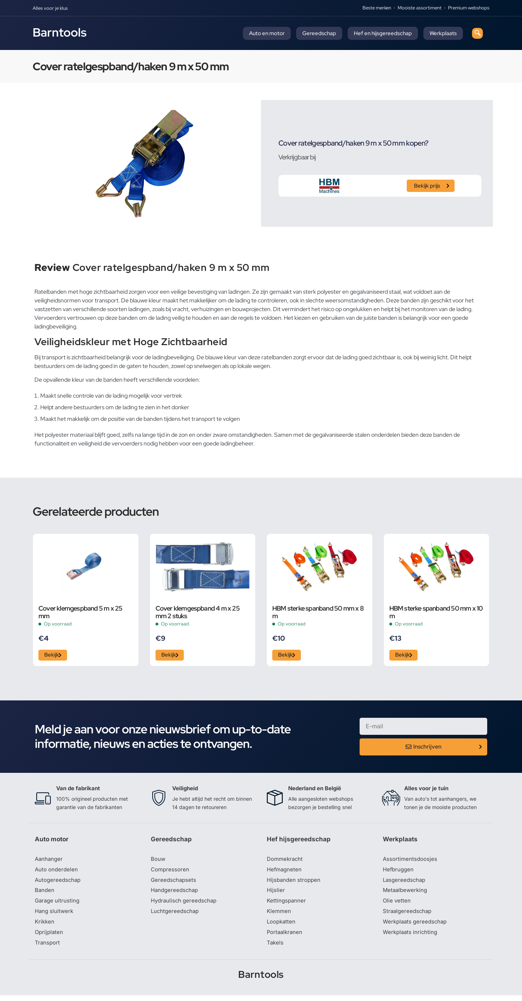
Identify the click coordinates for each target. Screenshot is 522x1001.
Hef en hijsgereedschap (383, 33)
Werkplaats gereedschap (417, 926)
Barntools (60, 32)
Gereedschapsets (174, 883)
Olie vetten (397, 904)
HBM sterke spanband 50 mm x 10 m (436, 612)
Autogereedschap (59, 883)
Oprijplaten (50, 937)
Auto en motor (267, 33)
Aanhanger (49, 861)
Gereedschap (319, 33)
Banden (45, 893)
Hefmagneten (285, 872)
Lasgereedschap (405, 883)
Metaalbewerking (406, 893)
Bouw (158, 861)
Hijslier (276, 893)
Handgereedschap (176, 893)
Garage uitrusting (58, 904)
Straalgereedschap (408, 915)
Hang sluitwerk (55, 915)
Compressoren (171, 872)
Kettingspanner (287, 904)
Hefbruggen (399, 872)
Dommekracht (286, 861)
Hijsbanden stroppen (295, 883)
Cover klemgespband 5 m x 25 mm (80, 612)
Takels (275, 948)
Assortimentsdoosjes (411, 861)
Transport (48, 948)
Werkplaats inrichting (411, 937)
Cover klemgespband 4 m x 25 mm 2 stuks (198, 612)
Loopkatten (282, 926)
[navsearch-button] (477, 33)
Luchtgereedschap (176, 915)
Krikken (45, 926)
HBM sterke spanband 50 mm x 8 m (318, 612)
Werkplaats (443, 33)
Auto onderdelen (57, 872)
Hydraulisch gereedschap (185, 904)
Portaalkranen (285, 937)
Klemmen (279, 915)
